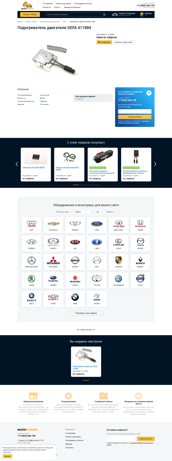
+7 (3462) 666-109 (146, 5)
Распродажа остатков (83, 4)
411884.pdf (79, 99)
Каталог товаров (30, 14)
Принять (7, 456)
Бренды (68, 444)
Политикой (7, 452)
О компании (47, 4)
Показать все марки (86, 313)
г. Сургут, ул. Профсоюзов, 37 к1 (30, 440)
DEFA (93, 330)
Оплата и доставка (63, 4)
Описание (23, 89)
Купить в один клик (123, 42)
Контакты (47, 7)
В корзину (104, 42)
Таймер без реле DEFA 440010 (33, 167)
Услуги (57, 7)
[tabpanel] (36, 164)
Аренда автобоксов (72, 7)
